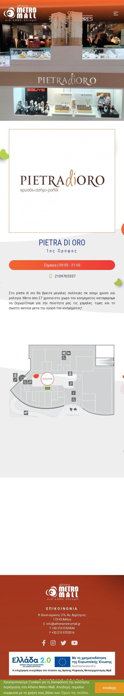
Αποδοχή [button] (109, 688)
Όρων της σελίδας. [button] (75, 693)
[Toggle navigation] (116, 13)
